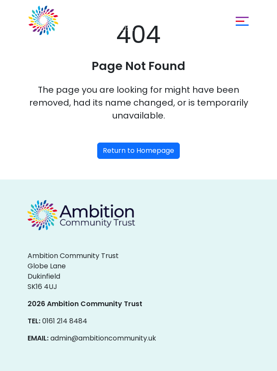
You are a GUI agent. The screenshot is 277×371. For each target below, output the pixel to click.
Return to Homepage (138, 150)
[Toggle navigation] (240, 21)
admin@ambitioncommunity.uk (103, 338)
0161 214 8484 (64, 321)
